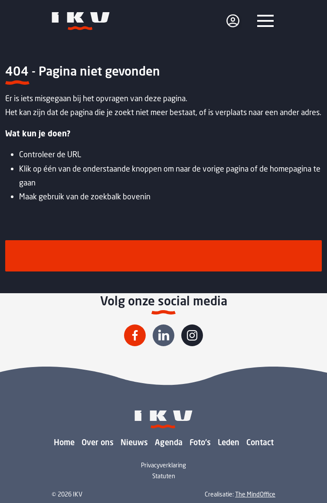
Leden (228, 442)
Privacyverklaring (163, 465)
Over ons (98, 442)
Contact (260, 442)
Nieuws (134, 442)
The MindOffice (255, 494)
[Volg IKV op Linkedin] (163, 335)
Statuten (163, 476)
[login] (232, 20)
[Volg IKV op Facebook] (135, 335)
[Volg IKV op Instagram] (192, 335)
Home (64, 442)
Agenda (169, 442)
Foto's (200, 442)
